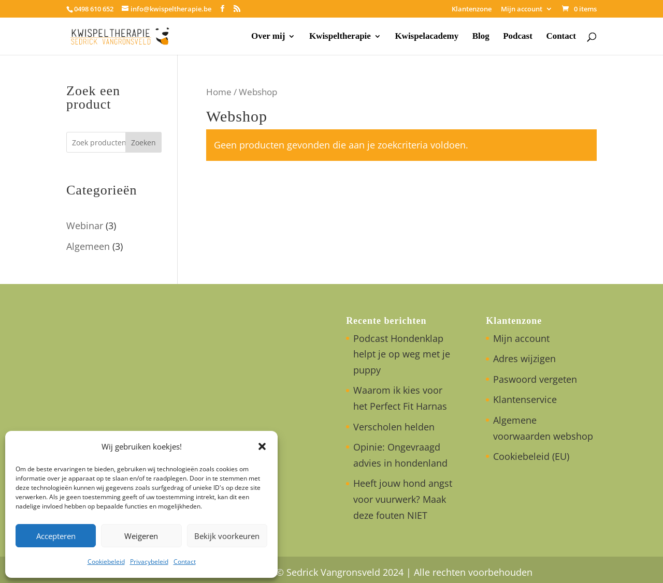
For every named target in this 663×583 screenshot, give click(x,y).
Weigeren (141, 536)
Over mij (268, 37)
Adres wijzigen (524, 358)
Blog (480, 37)
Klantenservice (525, 399)
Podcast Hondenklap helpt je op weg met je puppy (401, 354)
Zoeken (143, 142)
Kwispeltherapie (340, 37)
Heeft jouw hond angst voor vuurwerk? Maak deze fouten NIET (402, 499)
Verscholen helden (394, 427)
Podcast (517, 37)
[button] (262, 446)
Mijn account (521, 9)
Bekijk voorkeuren (227, 536)
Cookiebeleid (106, 561)
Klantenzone (472, 9)
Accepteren (56, 536)
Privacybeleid (149, 561)
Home (219, 92)
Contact (185, 561)
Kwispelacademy (426, 37)
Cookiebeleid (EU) (531, 456)
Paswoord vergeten (535, 379)
